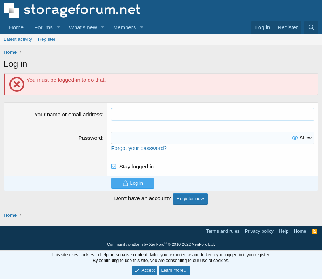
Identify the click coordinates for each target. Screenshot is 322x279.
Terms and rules (223, 231)
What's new (83, 27)
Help (284, 231)
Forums (43, 27)
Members (124, 27)
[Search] (311, 27)
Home (16, 27)
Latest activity (18, 39)
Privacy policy (259, 231)
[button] (59, 27)
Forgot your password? (138, 148)
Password (90, 138)
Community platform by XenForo (161, 244)
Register (46, 39)
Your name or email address (68, 114)
